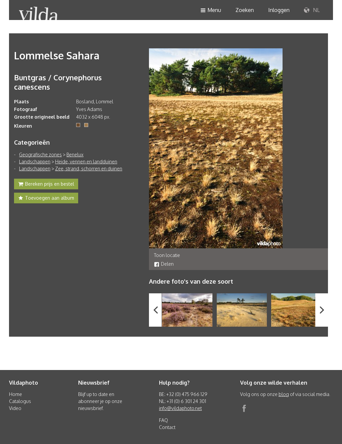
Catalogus (20, 401)
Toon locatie (167, 255)
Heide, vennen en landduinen (86, 161)
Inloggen (279, 10)
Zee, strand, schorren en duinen (88, 168)
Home (15, 394)
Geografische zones (40, 154)
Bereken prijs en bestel (46, 184)
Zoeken (244, 10)
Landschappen (34, 161)
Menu (210, 10)
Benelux (74, 154)
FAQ (163, 420)
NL (312, 10)
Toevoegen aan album (46, 198)
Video (15, 408)
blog (284, 394)
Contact (167, 427)
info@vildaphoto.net (180, 408)
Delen (164, 264)
